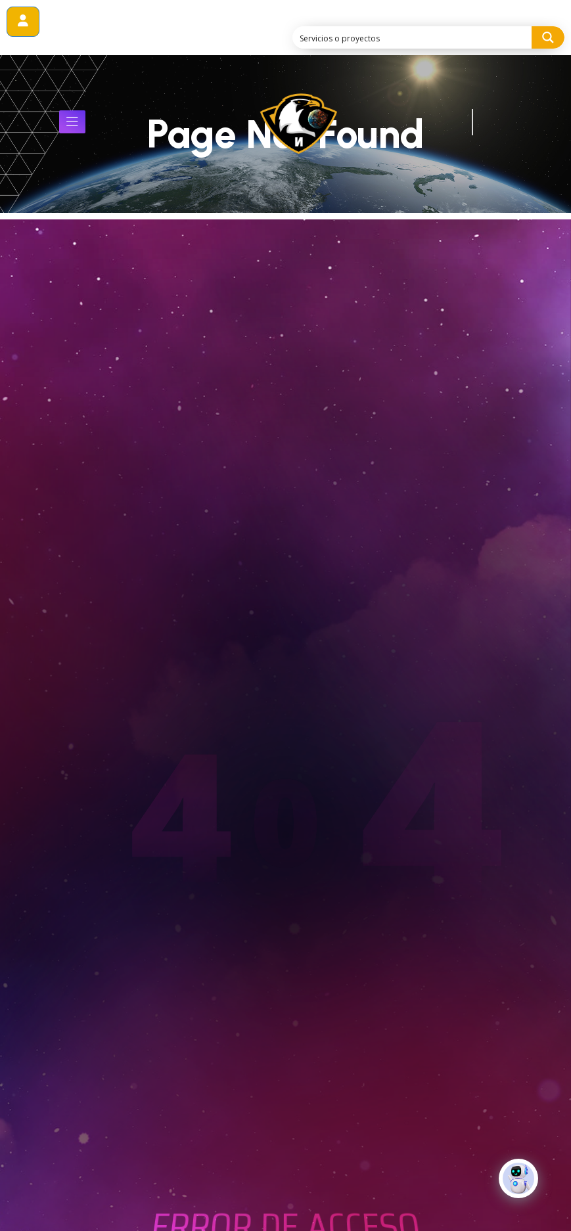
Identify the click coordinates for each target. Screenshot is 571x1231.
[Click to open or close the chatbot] (518, 1187)
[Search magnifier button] (548, 37)
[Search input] (413, 37)
